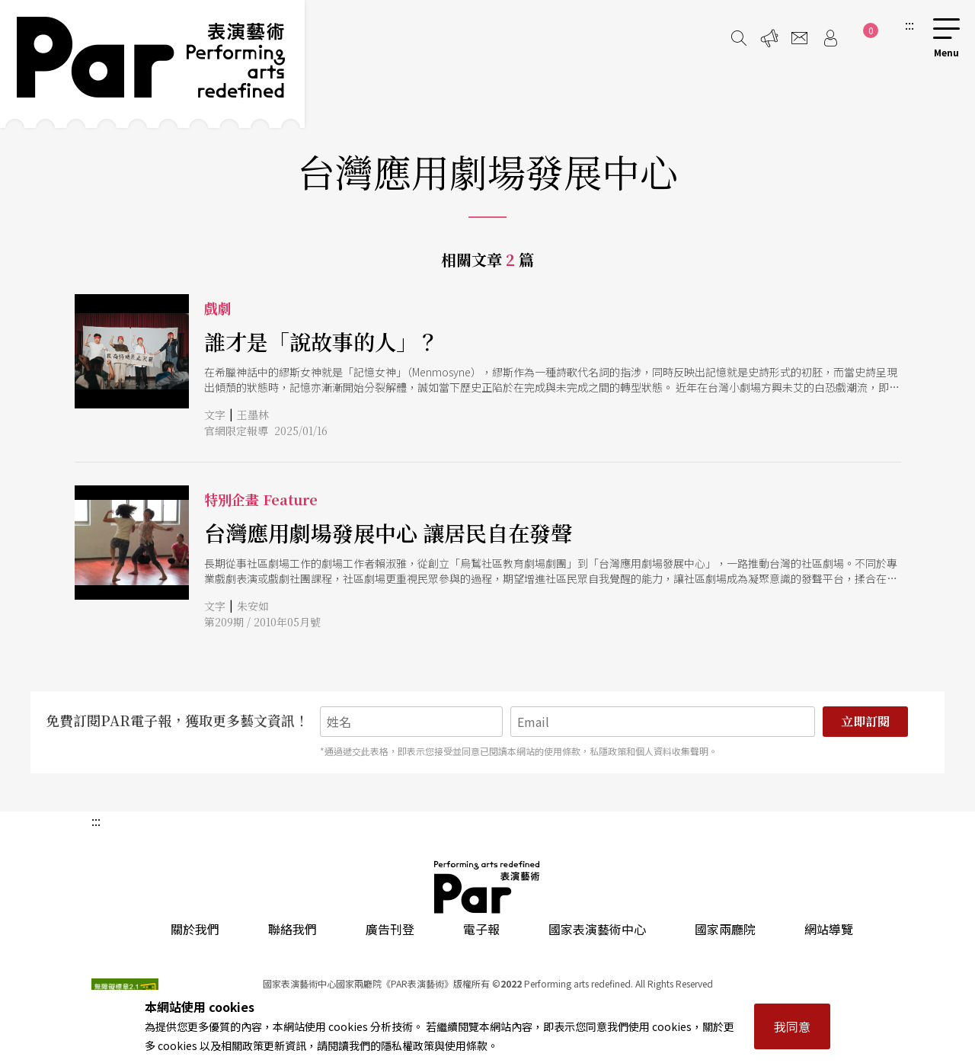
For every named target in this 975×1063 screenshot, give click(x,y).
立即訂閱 (865, 721)
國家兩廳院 (725, 929)
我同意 (792, 1026)
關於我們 (195, 929)
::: (909, 24)
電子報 (481, 929)
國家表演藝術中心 (597, 929)
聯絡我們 (292, 929)
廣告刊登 (390, 929)
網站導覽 (828, 929)
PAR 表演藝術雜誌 (487, 887)
